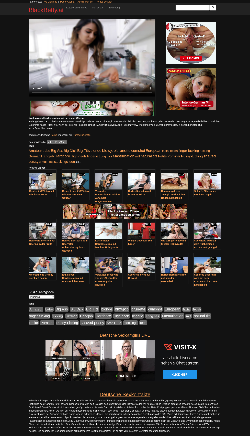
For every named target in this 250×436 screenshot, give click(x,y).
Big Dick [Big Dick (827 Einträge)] (70, 151)
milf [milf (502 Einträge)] (137, 156)
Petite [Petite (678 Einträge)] (162, 156)
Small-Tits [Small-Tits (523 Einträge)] (46, 162)
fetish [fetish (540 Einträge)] (174, 151)
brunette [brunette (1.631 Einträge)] (123, 150)
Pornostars (98, 7)
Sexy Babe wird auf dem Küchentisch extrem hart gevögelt (206, 244)
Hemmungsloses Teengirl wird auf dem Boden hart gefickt (173, 194)
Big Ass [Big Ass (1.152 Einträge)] (57, 150)
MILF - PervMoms (57, 142)
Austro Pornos (85, 1)
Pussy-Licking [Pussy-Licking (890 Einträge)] (192, 156)
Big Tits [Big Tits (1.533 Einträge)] (83, 150)
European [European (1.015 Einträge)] (153, 151)
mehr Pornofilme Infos (40, 128)
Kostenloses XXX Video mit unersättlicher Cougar (75, 194)
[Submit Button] (213, 7)
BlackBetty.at (46, 10)
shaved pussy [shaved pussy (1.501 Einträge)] (92, 323)
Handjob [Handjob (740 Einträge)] (47, 156)
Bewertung (114, 7)
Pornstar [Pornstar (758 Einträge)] (173, 156)
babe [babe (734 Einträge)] (46, 151)
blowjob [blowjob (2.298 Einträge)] (109, 150)
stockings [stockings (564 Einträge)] (61, 162)
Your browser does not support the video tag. (92, 58)
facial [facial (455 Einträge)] (165, 151)
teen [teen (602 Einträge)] (72, 162)
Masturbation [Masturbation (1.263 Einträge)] (123, 156)
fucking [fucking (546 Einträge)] (205, 151)
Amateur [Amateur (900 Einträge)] (35, 151)
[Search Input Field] (193, 7)
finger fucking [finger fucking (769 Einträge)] (188, 151)
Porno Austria (67, 1)
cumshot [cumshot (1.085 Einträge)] (138, 150)
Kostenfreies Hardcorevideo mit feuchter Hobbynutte (106, 244)
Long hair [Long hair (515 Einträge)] (105, 156)
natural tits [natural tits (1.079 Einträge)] (149, 156)
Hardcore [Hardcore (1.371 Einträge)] (62, 156)
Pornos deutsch (104, 1)
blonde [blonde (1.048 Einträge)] (95, 151)
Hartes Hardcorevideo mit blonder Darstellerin (173, 278)
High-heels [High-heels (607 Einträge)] (79, 156)
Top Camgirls (50, 1)
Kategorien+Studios (76, 7)
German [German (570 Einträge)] (34, 156)
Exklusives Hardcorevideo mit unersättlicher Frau (73, 278)
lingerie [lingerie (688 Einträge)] (92, 156)
